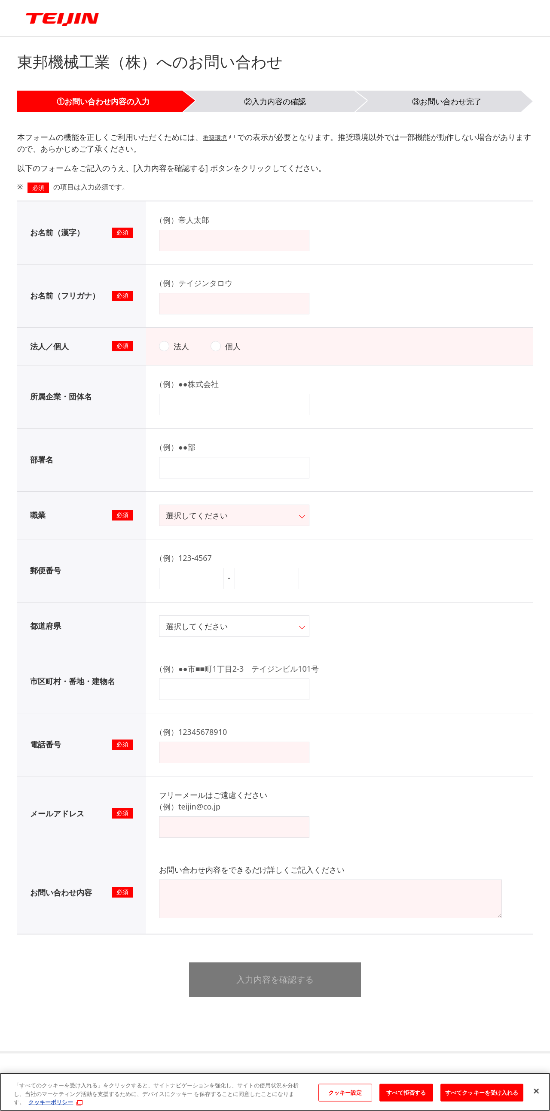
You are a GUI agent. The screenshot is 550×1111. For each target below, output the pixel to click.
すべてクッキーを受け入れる (482, 1092)
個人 (233, 346)
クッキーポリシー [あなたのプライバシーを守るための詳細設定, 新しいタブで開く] (50, 1102)
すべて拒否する (406, 1092)
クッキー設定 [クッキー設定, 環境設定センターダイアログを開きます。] (345, 1092)
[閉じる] (536, 1090)
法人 (181, 346)
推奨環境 (218, 137)
